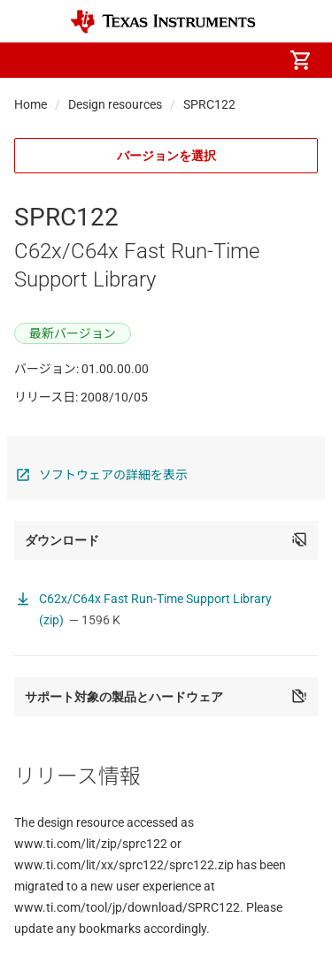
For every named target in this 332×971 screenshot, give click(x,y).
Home (30, 104)
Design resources (115, 104)
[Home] (163, 22)
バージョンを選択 (166, 156)
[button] (32, 60)
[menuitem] (151, 60)
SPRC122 (209, 104)
